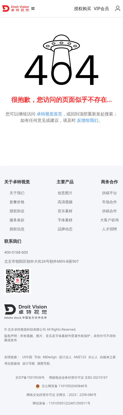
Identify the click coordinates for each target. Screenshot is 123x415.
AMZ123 (80, 357)
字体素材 (65, 219)
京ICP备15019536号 (30, 377)
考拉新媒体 (12, 363)
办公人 (93, 357)
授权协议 (17, 210)
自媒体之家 (108, 357)
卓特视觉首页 (49, 114)
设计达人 (65, 357)
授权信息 (17, 228)
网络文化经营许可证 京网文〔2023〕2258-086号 (61, 394)
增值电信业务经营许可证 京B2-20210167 (78, 377)
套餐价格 (17, 201)
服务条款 (17, 219)
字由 (37, 357)
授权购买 (82, 8)
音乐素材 (65, 210)
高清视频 (65, 201)
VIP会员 (101, 8)
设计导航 (28, 363)
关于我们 (17, 192)
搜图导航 (43, 363)
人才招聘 (109, 228)
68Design (50, 357)
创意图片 (65, 192)
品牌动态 (65, 228)
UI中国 (27, 357)
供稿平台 (109, 192)
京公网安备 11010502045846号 (61, 386)
